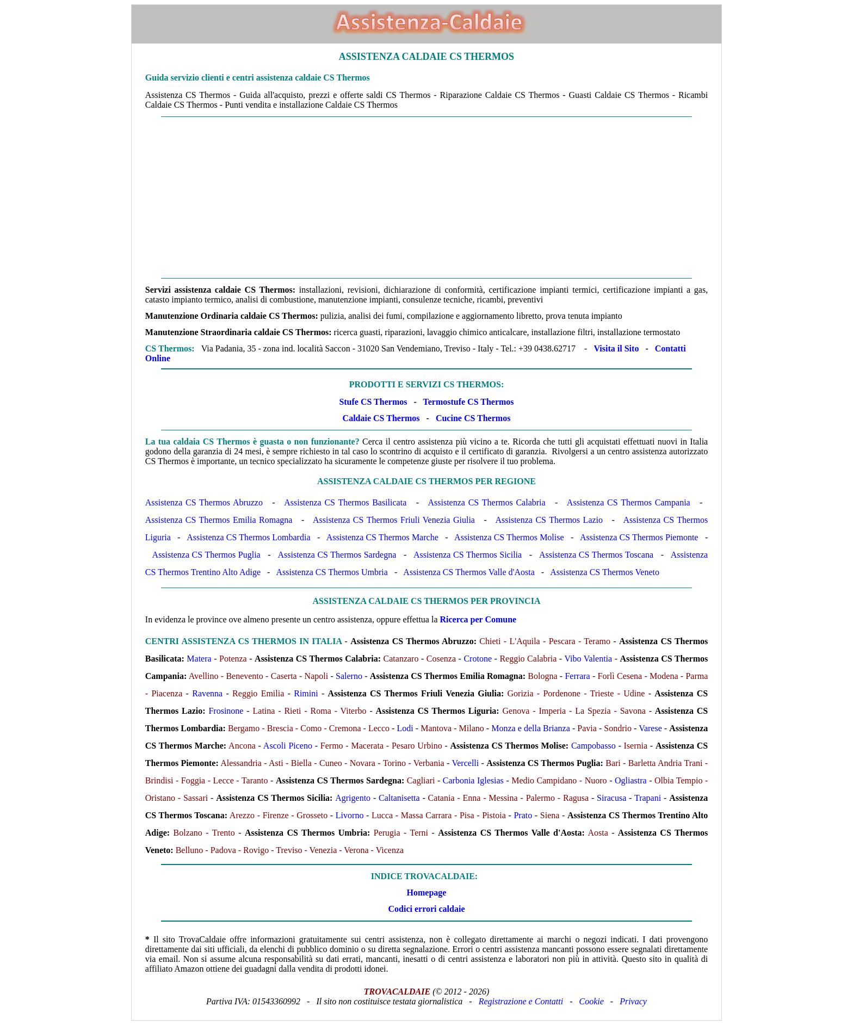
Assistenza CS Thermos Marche (382, 537)
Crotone (477, 658)
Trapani (647, 797)
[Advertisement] (426, 197)
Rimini (306, 693)
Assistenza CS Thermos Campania (628, 502)
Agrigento (352, 797)
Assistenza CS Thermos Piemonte (639, 537)
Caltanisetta (399, 797)
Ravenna (207, 693)
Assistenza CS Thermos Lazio (549, 519)
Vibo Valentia (588, 658)
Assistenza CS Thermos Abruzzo (204, 502)
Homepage (427, 892)
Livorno (350, 815)
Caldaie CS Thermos (381, 418)
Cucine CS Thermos (473, 418)
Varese (650, 728)
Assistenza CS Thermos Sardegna (336, 554)
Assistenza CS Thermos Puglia (206, 554)
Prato (523, 815)
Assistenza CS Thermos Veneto (604, 572)
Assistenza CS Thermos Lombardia (248, 537)
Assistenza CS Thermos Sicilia (467, 554)
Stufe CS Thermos (373, 401)
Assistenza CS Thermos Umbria (331, 572)
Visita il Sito (616, 348)
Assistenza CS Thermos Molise (509, 537)
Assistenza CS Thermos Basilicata (345, 502)
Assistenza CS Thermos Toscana (596, 554)
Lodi (405, 728)
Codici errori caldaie (426, 908)
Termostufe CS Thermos (468, 401)
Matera (199, 658)
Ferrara (577, 676)
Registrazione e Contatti (521, 1001)
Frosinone (225, 710)
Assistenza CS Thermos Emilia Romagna (219, 519)
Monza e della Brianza (530, 728)
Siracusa (611, 797)
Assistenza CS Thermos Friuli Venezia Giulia (394, 519)
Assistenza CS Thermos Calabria (486, 502)
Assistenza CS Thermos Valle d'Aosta (468, 572)
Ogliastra (631, 780)
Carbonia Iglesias (473, 780)
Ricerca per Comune (478, 619)
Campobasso (593, 745)
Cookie (591, 1001)
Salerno (349, 676)
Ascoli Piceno (287, 745)
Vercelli (465, 763)
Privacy (633, 1001)
